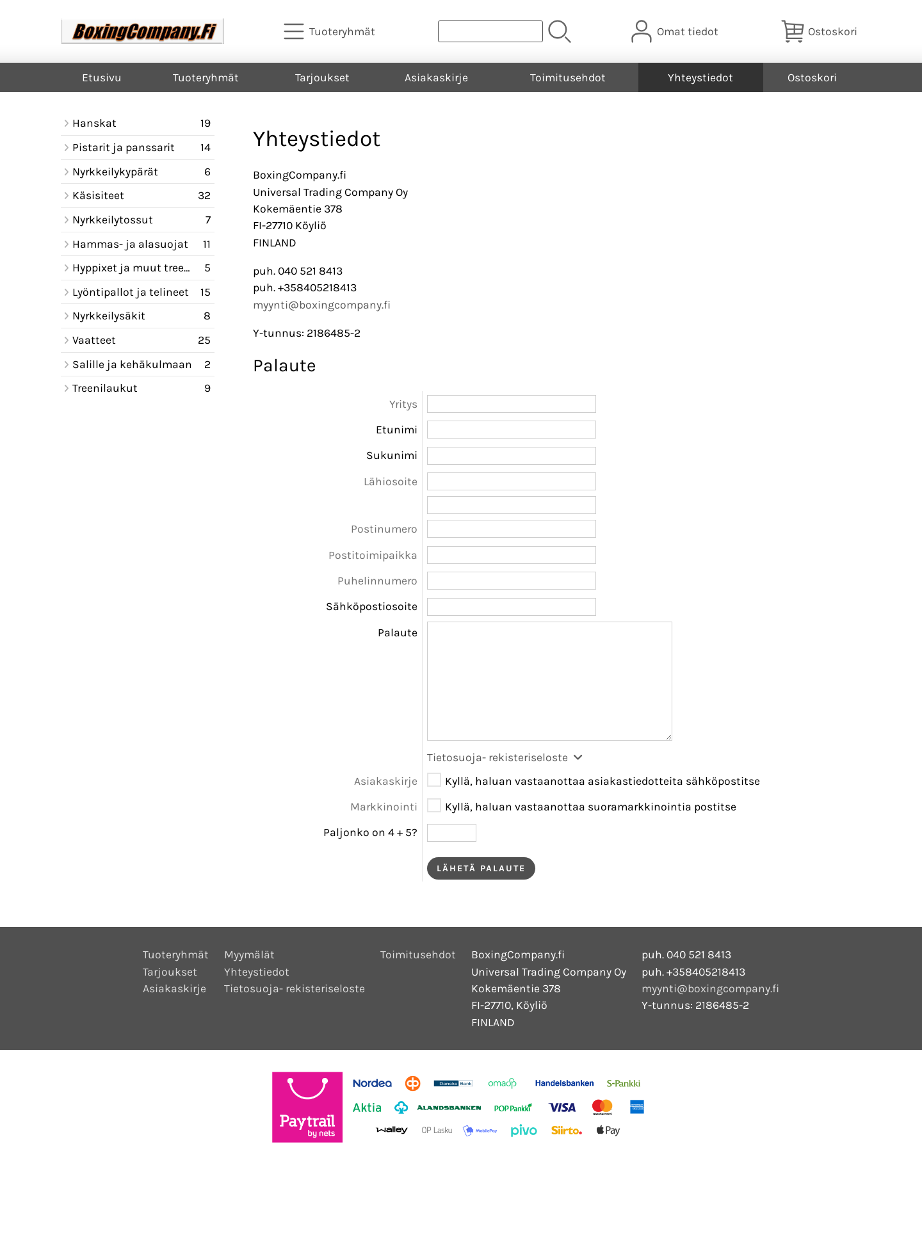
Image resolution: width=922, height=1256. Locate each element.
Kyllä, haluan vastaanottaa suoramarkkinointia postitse (590, 806)
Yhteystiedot (700, 77)
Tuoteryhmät (206, 77)
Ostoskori (812, 77)
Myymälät (249, 954)
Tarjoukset (322, 77)
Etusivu (102, 77)
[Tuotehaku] (490, 31)
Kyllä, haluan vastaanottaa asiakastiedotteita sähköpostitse (602, 781)
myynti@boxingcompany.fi (322, 304)
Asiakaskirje (436, 77)
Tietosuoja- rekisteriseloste (506, 757)
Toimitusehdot (568, 77)
